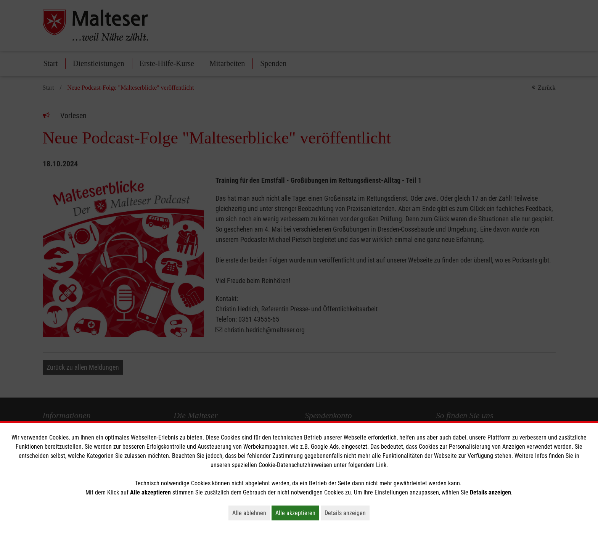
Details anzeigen (347, 513)
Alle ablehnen (251, 513)
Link (381, 465)
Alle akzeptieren (297, 513)
